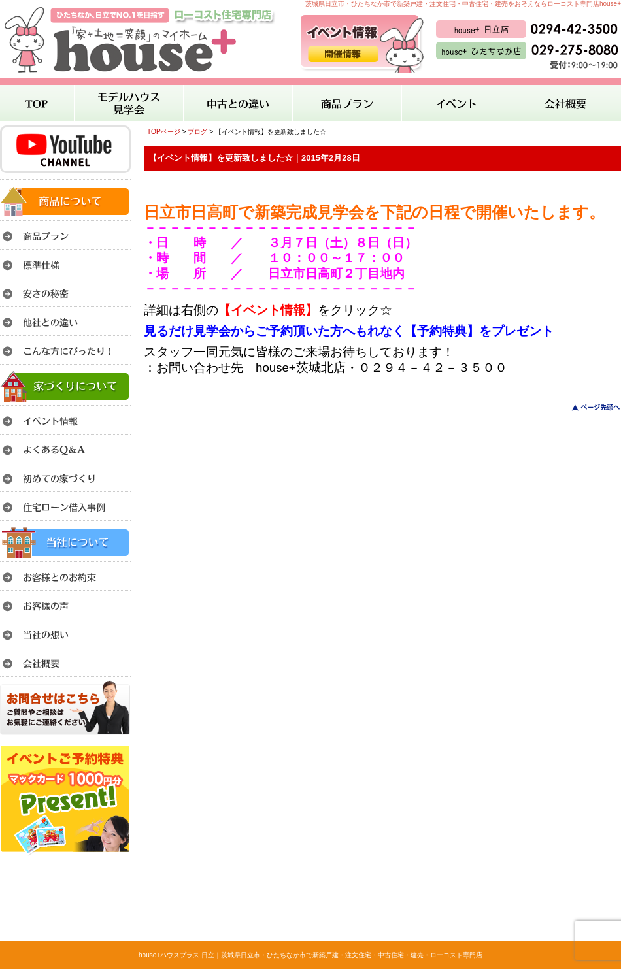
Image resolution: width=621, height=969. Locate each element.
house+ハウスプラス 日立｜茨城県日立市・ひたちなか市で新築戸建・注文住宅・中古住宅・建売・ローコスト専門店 (310, 955)
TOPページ (163, 131)
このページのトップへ (588, 407)
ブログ (197, 131)
